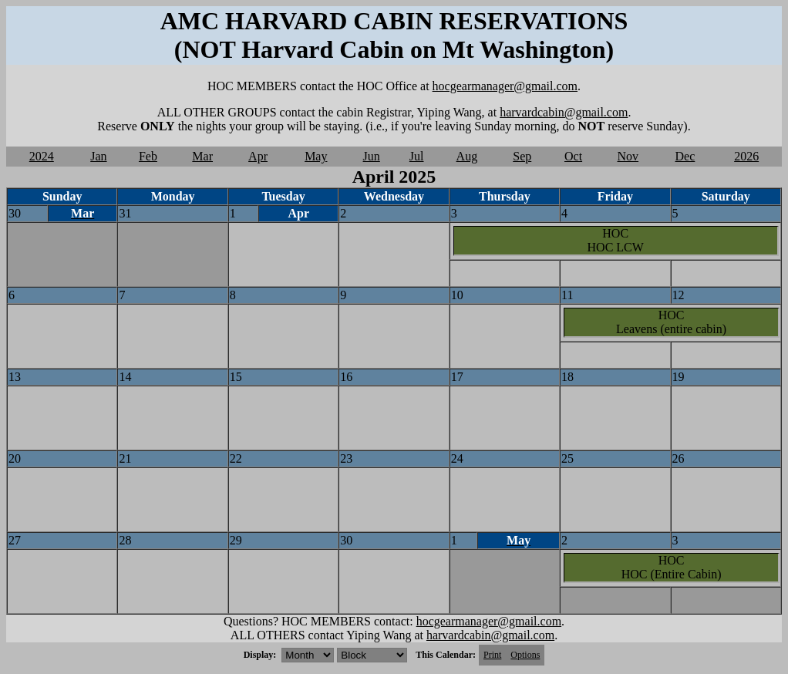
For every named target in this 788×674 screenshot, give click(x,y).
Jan (98, 156)
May (316, 156)
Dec (685, 156)
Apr (258, 156)
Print (492, 654)
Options (525, 654)
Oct (573, 156)
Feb (148, 156)
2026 (746, 156)
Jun (371, 156)
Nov (628, 156)
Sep (522, 156)
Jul (416, 156)
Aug (467, 156)
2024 (41, 156)
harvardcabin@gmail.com (564, 112)
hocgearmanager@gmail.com (505, 86)
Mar (202, 156)
